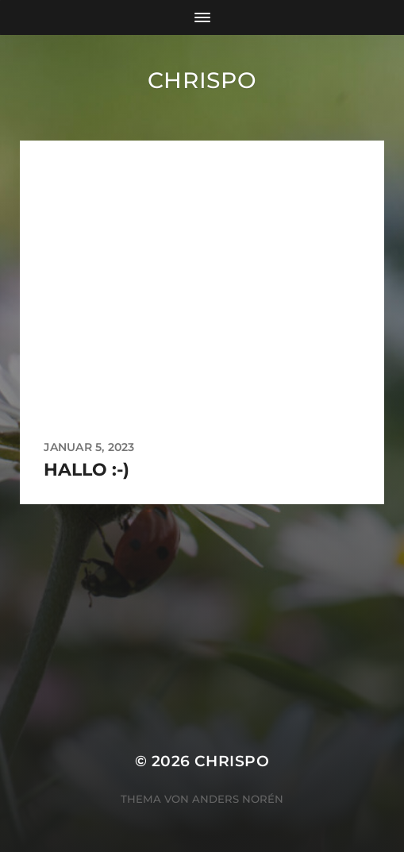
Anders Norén (237, 798)
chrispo (202, 80)
